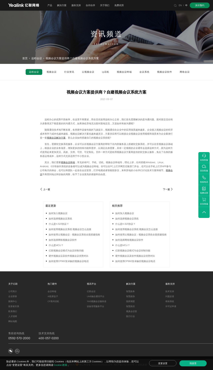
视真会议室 (131, 311)
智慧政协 (130, 296)
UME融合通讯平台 (95, 296)
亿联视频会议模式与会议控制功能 (66, 250)
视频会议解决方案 (56, 137)
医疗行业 (130, 316)
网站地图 (12, 321)
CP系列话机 (53, 301)
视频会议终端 (68, 162)
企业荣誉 (12, 296)
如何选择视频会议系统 (60, 218)
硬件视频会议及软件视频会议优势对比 (68, 255)
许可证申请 (170, 306)
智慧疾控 (130, 306)
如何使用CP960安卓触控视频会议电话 (69, 261)
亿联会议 (91, 291)
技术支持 (169, 291)
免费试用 (119, 5)
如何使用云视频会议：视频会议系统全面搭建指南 (74, 234)
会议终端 (52, 291)
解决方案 (61, 5)
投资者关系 (13, 306)
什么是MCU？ (56, 245)
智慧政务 (130, 291)
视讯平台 (91, 283)
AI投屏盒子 (53, 296)
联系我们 (12, 311)
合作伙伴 (90, 5)
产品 (49, 5)
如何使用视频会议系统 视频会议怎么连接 (70, 229)
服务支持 (76, 5)
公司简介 (12, 291)
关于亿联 (13, 283)
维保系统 (169, 301)
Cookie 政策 (61, 365)
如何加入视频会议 (58, 213)
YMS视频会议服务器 (96, 301)
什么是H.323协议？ (59, 223)
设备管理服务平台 (95, 306)
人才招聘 (12, 316)
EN (180, 5)
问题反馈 (169, 296)
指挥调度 (130, 301)
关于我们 (104, 5)
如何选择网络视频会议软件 (63, 239)
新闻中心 (12, 301)
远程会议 (36, 58)
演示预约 (199, 5)
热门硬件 (52, 283)
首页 (25, 58)
